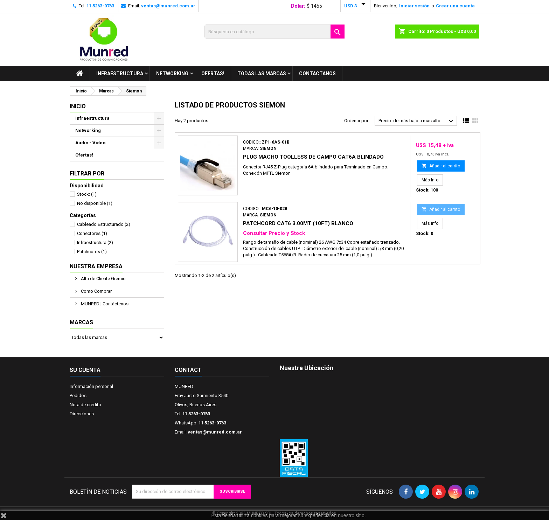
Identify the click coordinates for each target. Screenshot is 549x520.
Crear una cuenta (455, 5)
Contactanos (317, 73)
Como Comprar (96, 291)
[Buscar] (274, 32)
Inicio (78, 106)
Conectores (92, 233)
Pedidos (78, 395)
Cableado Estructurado (103, 224)
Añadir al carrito (441, 165)
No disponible (94, 203)
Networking (172, 73)
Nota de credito (85, 404)
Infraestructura (119, 73)
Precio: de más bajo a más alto (416, 121)
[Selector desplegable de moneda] (356, 6)
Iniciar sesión (414, 5)
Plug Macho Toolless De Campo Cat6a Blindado (313, 157)
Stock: (87, 194)
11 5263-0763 (100, 5)
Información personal (91, 386)
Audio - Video (90, 142)
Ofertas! (212, 73)
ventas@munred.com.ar (168, 5)
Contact (188, 370)
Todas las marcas (261, 73)
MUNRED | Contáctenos (104, 303)
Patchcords (92, 251)
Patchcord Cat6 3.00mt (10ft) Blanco (298, 223)
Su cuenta (85, 370)
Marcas (81, 322)
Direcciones (82, 413)
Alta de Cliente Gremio (103, 278)
